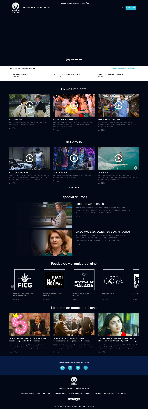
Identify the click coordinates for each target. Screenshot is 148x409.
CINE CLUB (130, 7)
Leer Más (13, 352)
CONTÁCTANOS (60, 393)
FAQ (49, 393)
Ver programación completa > (124, 68)
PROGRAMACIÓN (43, 7)
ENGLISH (122, 393)
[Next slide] (135, 114)
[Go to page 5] (75, 187)
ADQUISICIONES (27, 393)
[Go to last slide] (12, 168)
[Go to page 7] (78, 187)
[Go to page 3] (72, 187)
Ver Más (12, 128)
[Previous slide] (12, 114)
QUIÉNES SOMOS (28, 7)
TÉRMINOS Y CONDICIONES (103, 393)
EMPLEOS (41, 393)
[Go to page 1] (69, 187)
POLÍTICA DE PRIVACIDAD (79, 393)
